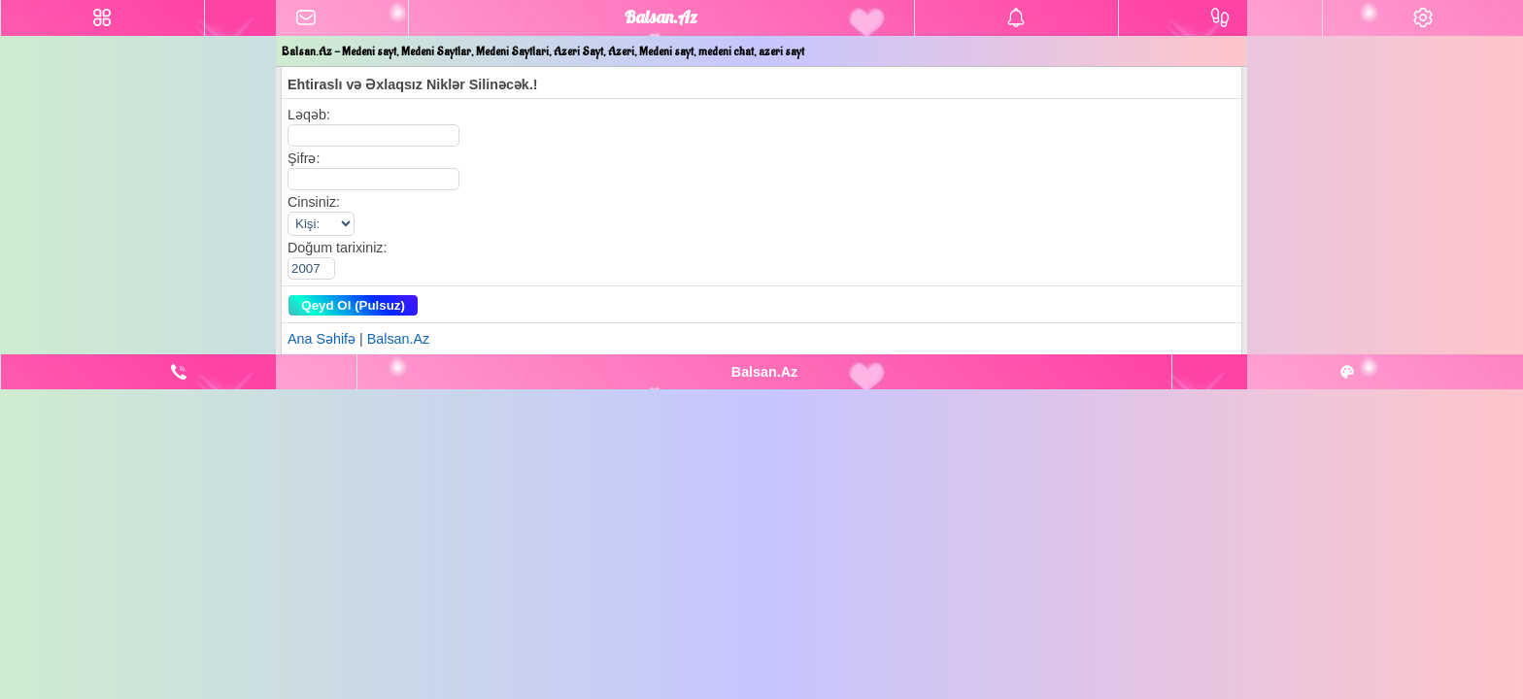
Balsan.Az (398, 339)
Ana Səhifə (321, 339)
